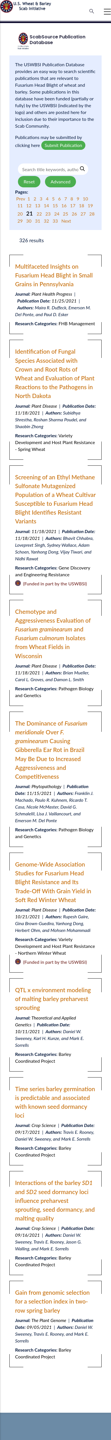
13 (38, 205)
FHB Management (77, 323)
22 (39, 213)
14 (47, 205)
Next (66, 220)
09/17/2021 (27, 1132)
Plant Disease (44, 406)
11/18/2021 (27, 412)
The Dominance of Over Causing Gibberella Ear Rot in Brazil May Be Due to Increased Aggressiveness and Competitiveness (51, 750)
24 (57, 213)
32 (47, 220)
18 (82, 205)
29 (20, 220)
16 (64, 205)
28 (92, 213)
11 (20, 205)
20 (20, 213)
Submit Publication (63, 145)
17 (73, 205)
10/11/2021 (27, 1031)
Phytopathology (46, 786)
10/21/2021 (27, 916)
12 (29, 205)
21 (30, 213)
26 (75, 213)
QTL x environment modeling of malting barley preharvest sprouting (53, 998)
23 (48, 213)
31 (38, 220)
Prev (21, 198)
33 (56, 220)
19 (90, 205)
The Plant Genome (48, 1320)
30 (29, 220)
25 (66, 213)
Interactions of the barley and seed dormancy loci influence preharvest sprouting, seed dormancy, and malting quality (55, 1200)
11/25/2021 (64, 300)
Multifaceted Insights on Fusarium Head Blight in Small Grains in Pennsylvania (54, 275)
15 (56, 205)
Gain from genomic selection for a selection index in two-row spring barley (52, 1301)
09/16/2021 (27, 1235)
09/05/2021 (39, 1327)
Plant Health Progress (52, 294)
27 (84, 213)
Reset (29, 181)
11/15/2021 (39, 793)
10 (85, 198)
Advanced (60, 181)
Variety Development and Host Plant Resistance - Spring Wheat (55, 442)
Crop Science (44, 1125)
